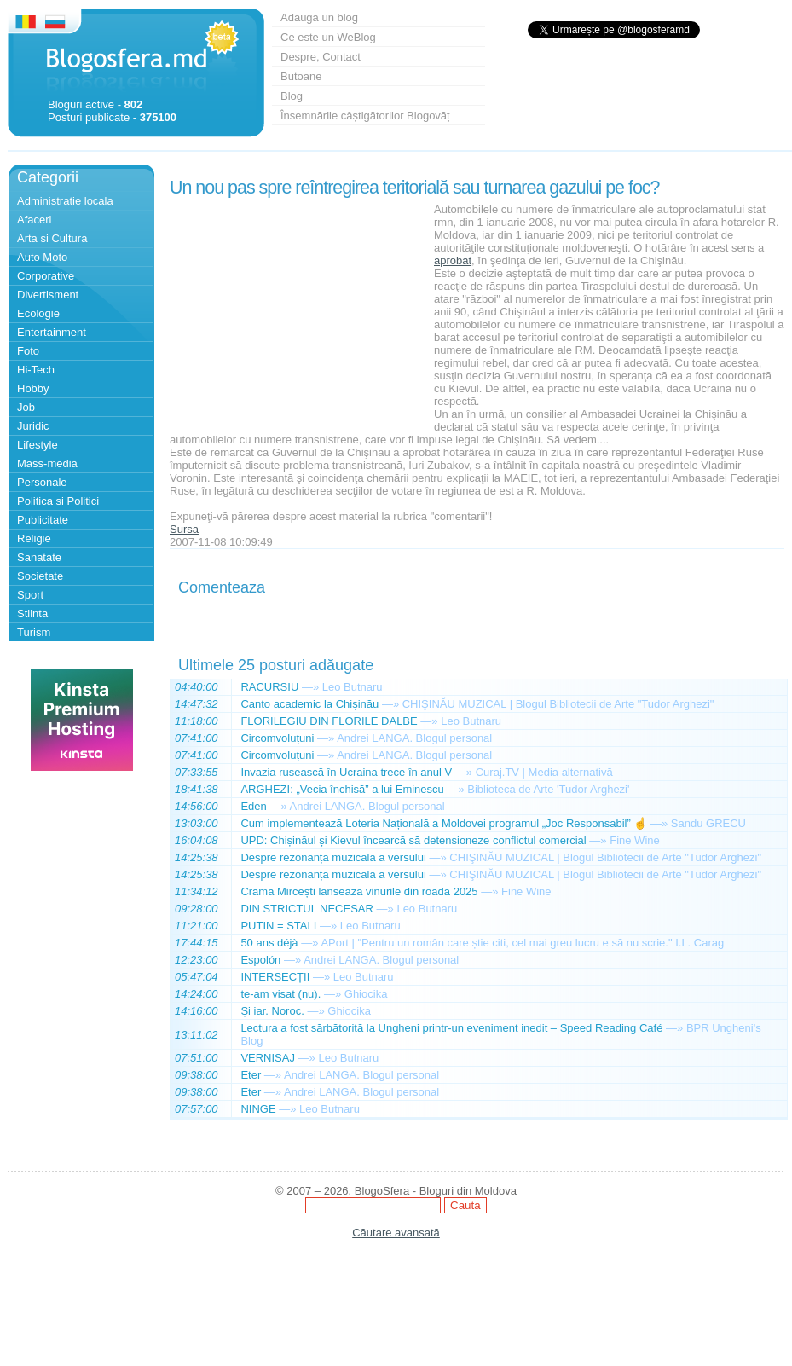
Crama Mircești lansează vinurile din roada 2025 (358, 891)
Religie (34, 538)
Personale (42, 482)
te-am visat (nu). (280, 993)
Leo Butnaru (352, 686)
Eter (250, 1074)
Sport (30, 594)
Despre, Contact (320, 56)
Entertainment (51, 332)
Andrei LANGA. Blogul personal (414, 738)
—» (310, 686)
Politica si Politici (58, 501)
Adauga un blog (319, 17)
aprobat (452, 260)
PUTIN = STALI (278, 925)
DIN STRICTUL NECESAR (306, 908)
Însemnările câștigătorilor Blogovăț (365, 115)
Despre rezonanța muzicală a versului (333, 857)
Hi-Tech (36, 369)
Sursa (184, 529)
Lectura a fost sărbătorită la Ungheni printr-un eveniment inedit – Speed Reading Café (451, 1028)
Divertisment (47, 294)
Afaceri (34, 219)
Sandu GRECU (708, 823)
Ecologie (38, 313)
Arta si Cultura (52, 238)
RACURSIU (269, 686)
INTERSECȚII (274, 976)
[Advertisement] (297, 309)
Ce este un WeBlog (328, 37)
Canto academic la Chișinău (309, 703)
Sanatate (39, 557)
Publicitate (42, 519)
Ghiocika (366, 993)
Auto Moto (42, 257)
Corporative (45, 275)
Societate (40, 576)
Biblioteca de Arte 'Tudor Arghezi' (548, 789)
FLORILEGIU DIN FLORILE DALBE (328, 721)
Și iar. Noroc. (272, 1010)
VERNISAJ (267, 1057)
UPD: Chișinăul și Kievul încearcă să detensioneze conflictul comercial (413, 840)
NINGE (257, 1109)
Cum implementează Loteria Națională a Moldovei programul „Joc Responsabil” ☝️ (443, 823)
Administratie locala (65, 200)
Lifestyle (37, 444)
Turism (33, 632)
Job (26, 407)
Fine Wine (635, 840)
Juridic (33, 426)
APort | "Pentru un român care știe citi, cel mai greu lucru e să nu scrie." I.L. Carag (522, 942)
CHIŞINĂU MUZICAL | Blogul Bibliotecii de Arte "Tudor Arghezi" (558, 703)
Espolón (260, 959)
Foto (28, 350)
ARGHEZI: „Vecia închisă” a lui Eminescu (341, 789)
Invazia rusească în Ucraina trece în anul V (346, 772)
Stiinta (32, 613)
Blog (291, 96)
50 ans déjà (269, 942)
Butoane (300, 76)
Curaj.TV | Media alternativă (544, 772)
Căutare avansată (396, 1232)
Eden (253, 806)
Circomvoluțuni (277, 738)
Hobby (33, 388)
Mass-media (47, 463)
